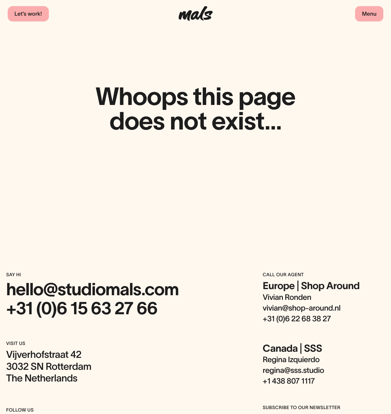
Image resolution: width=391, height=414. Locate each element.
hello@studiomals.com (92, 289)
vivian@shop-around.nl (301, 308)
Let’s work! (28, 14)
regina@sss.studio (293, 370)
